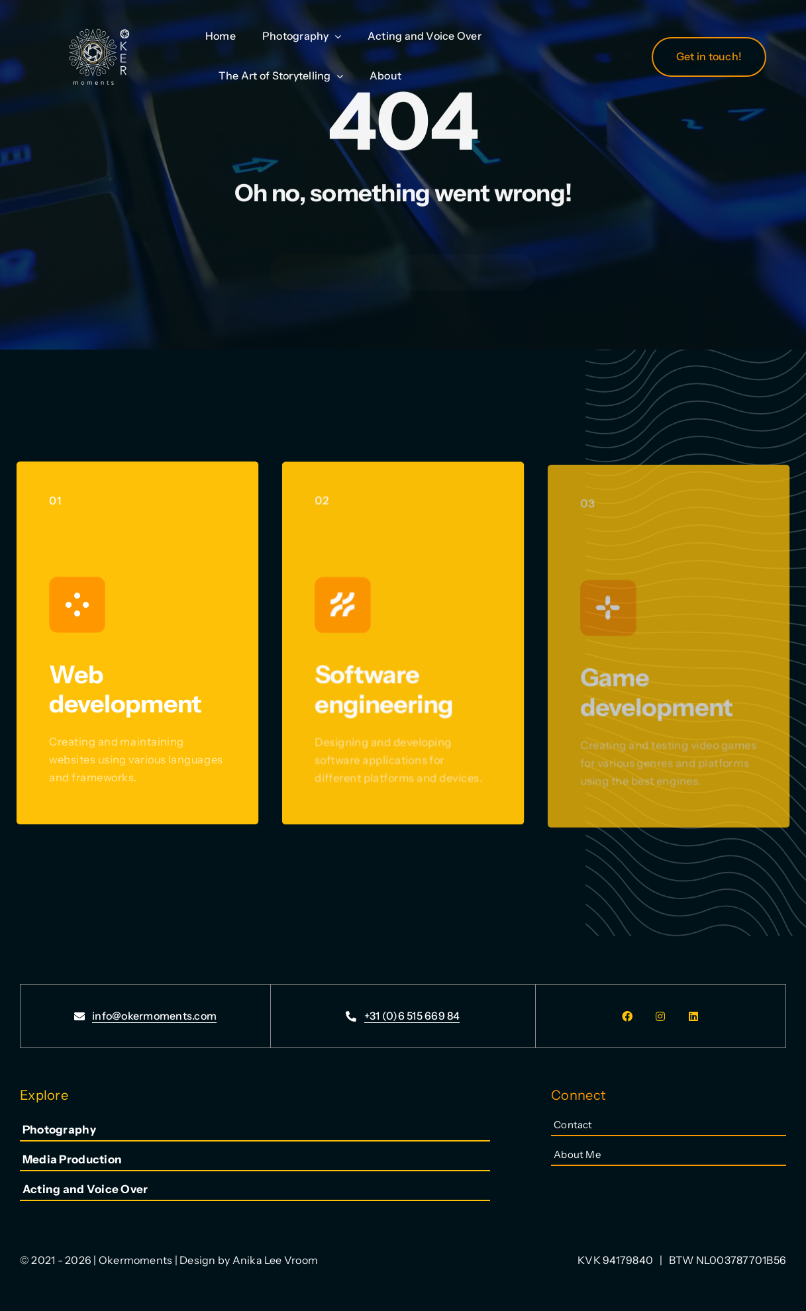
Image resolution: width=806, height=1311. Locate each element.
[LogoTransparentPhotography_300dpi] (98, 17)
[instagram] (661, 1016)
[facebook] (628, 1016)
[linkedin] (694, 1016)
